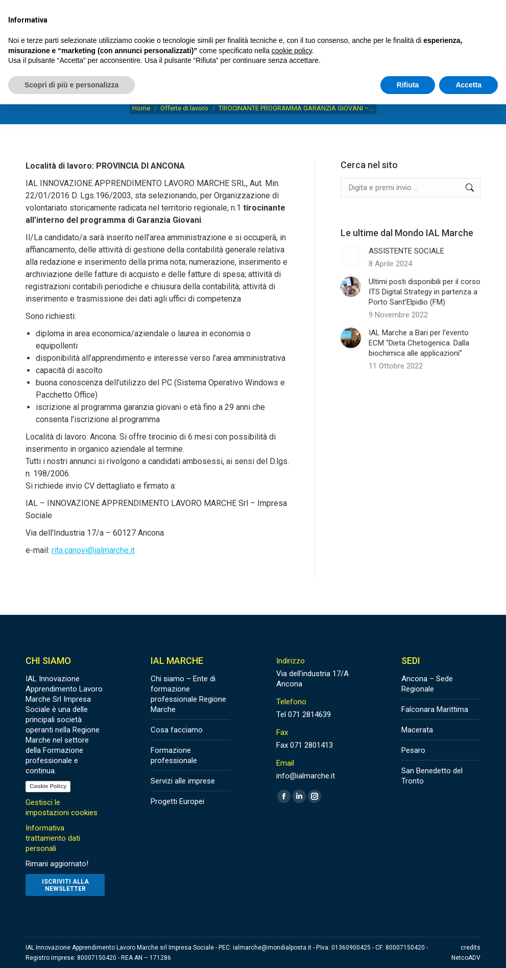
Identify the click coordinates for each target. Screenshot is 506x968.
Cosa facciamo (177, 729)
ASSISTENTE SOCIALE (406, 251)
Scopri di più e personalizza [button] (71, 85)
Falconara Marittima (434, 709)
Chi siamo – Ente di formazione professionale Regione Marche (188, 694)
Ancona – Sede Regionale (427, 684)
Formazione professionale (174, 755)
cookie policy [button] (292, 51)
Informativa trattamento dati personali (53, 838)
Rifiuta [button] (408, 85)
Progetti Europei (177, 801)
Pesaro (413, 750)
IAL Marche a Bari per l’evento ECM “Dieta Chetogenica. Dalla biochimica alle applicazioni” (419, 343)
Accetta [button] (468, 85)
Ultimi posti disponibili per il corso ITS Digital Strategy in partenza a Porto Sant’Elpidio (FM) (424, 292)
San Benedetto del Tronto (432, 776)
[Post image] (351, 256)
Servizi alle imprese (183, 781)
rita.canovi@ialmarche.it (93, 550)
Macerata (417, 729)
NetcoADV (465, 957)
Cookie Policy (48, 786)
